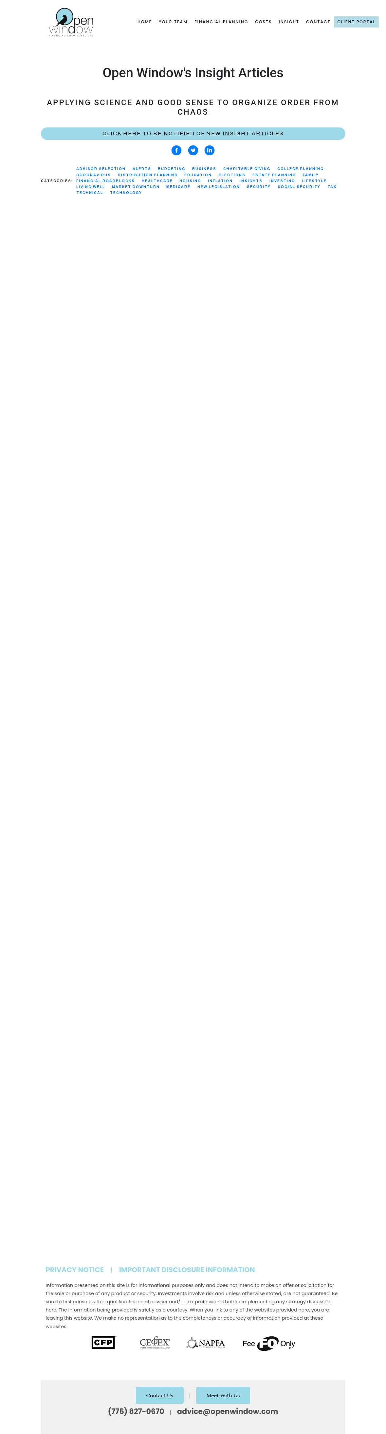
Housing (190, 181)
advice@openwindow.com (227, 1411)
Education (198, 175)
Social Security (299, 187)
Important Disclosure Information (187, 1269)
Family (311, 175)
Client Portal (356, 22)
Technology (126, 193)
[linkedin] (209, 150)
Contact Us (160, 1395)
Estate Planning (274, 175)
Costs (263, 22)
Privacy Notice (75, 1269)
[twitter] (193, 150)
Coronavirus (93, 175)
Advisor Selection (101, 169)
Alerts (142, 169)
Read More (53, 356)
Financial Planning (221, 22)
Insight (289, 22)
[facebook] (176, 150)
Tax (332, 187)
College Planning (300, 169)
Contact (318, 22)
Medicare (178, 187)
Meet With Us (223, 1395)
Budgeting (171, 169)
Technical (89, 193)
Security (259, 187)
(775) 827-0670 (136, 1411)
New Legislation (218, 187)
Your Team (173, 22)
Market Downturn (136, 187)
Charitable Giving (246, 169)
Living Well (90, 187)
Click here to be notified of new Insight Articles (193, 133)
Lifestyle (314, 181)
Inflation (220, 181)
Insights (251, 181)
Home (145, 22)
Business (204, 169)
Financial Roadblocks (105, 181)
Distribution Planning (148, 175)
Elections (232, 175)
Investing (282, 181)
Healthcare (157, 181)
